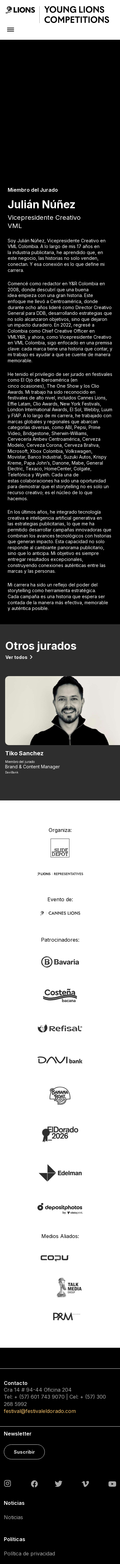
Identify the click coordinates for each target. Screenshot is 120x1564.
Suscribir (24, 1353)
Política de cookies (26, 1470)
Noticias (13, 1419)
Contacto (15, 1484)
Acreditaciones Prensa (31, 1520)
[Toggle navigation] (10, 29)
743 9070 (53, 1298)
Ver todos (16, 558)
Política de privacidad (29, 1455)
